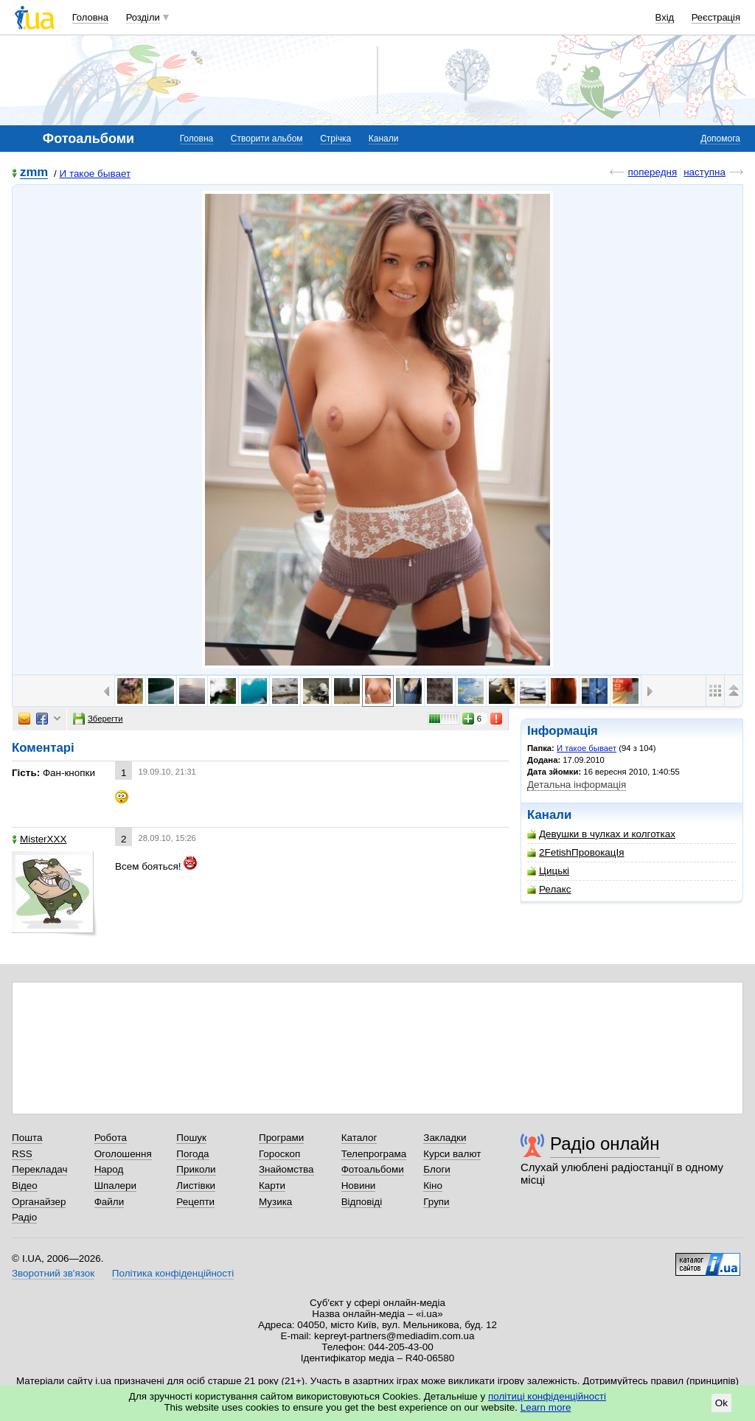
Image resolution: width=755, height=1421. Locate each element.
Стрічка (335, 138)
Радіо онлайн (605, 1143)
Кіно (432, 1185)
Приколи (195, 1169)
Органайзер (39, 1201)
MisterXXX (39, 839)
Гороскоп (279, 1153)
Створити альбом (267, 138)
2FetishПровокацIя (575, 852)
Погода (192, 1153)
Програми (281, 1137)
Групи (436, 1201)
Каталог (359, 1137)
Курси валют (452, 1153)
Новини (358, 1185)
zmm (34, 173)
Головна (90, 17)
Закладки (444, 1137)
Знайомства (286, 1169)
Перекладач (39, 1169)
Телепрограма (374, 1153)
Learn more (546, 1407)
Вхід (665, 17)
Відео (25, 1185)
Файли (109, 1201)
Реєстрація (716, 17)
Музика (275, 1201)
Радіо (24, 1217)
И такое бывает (95, 173)
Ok (721, 1402)
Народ (109, 1169)
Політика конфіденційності (173, 1273)
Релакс (549, 889)
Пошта (27, 1137)
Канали (384, 138)
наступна (704, 172)
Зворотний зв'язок (53, 1273)
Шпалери (115, 1185)
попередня (652, 172)
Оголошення (123, 1153)
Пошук (191, 1137)
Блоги (436, 1169)
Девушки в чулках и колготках (601, 833)
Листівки (195, 1185)
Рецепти (195, 1201)
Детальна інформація (576, 784)
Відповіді (362, 1201)
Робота (110, 1137)
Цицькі (548, 870)
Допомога (720, 138)
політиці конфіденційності (547, 1396)
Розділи (143, 17)
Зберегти (98, 719)
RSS (22, 1153)
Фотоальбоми (372, 1169)
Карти (272, 1185)
